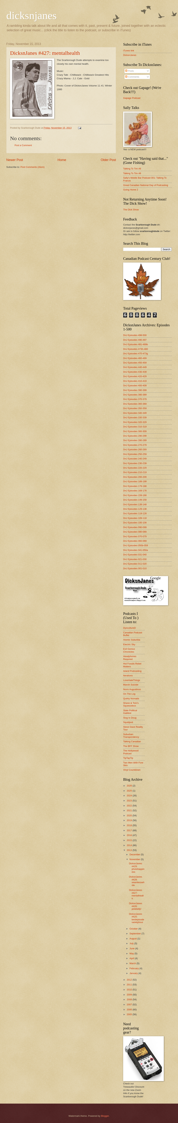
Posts (129, 71)
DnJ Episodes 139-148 (135, 504)
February (134, 968)
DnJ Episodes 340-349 (135, 413)
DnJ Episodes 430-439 (135, 372)
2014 (130, 845)
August (133, 938)
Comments (132, 76)
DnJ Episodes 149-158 (135, 499)
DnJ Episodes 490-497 (135, 340)
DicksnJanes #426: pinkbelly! (135, 906)
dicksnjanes (31, 15)
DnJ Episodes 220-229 (135, 467)
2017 (130, 830)
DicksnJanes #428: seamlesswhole (136, 880)
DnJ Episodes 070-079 (135, 536)
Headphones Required (129, 657)
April (132, 958)
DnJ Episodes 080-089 (135, 531)
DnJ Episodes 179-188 (135, 486)
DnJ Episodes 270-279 (135, 445)
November (135, 859)
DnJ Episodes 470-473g (135, 353)
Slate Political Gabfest (130, 711)
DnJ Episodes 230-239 (135, 463)
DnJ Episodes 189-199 (135, 481)
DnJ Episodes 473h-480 (135, 349)
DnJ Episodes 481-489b (135, 344)
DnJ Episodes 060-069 (135, 541)
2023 (130, 800)
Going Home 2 (130, 189)
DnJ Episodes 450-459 (135, 362)
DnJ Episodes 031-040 (135, 554)
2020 (130, 815)
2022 (130, 805)
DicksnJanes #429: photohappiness (136, 867)
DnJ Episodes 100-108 (135, 522)
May (131, 953)
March (132, 963)
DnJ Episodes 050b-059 (135, 545)
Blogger (105, 1116)
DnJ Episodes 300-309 (135, 431)
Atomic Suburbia (131, 639)
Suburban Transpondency (131, 735)
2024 (130, 795)
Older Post (108, 160)
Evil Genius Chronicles (129, 650)
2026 (130, 785)
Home (62, 160)
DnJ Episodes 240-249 (135, 458)
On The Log (129, 693)
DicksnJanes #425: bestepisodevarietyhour (136, 918)
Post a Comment (23, 145)
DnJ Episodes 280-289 (135, 440)
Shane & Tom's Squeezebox (131, 704)
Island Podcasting (132, 671)
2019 (130, 820)
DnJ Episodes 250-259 (135, 454)
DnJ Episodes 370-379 (135, 399)
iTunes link (128, 50)
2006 (130, 1009)
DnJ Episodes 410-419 (135, 381)
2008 (130, 999)
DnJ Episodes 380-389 (135, 394)
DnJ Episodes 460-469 (135, 358)
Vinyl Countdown (131, 769)
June (132, 948)
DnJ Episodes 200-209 (135, 477)
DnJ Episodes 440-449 (135, 367)
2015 (130, 840)
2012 (130, 979)
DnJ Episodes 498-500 (135, 335)
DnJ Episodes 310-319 (135, 426)
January (133, 973)
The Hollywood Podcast (130, 752)
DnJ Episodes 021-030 (135, 559)
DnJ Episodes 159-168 (135, 495)
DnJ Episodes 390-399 (135, 390)
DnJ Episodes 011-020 (135, 563)
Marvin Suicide (130, 684)
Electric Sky (129, 644)
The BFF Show (131, 746)
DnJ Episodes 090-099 (135, 527)
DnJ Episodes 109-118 (135, 518)
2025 (130, 790)
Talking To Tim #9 (132, 168)
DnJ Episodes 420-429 (135, 376)
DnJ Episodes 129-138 (135, 509)
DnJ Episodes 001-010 (135, 568)
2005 (130, 1014)
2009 (130, 994)
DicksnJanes (129, 55)
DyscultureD (129, 628)
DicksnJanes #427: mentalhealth (45, 53)
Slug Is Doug (129, 717)
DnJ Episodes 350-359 (135, 408)
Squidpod (128, 722)
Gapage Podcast (131, 98)
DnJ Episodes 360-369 (135, 403)
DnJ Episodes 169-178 (135, 490)
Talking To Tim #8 (132, 173)
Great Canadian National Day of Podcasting (145, 185)
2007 (130, 1004)
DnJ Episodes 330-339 (135, 417)
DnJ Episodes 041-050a (135, 550)
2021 (130, 810)
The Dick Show (131, 209)
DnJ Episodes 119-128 (135, 513)
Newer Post (14, 160)
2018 (130, 825)
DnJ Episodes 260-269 (135, 449)
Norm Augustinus (132, 689)
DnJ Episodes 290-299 (135, 435)
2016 (130, 835)
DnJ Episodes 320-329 (135, 422)
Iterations (128, 675)
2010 (130, 989)
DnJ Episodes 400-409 (135, 385)
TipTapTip (128, 758)
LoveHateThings (131, 680)
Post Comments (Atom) (32, 167)
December (135, 854)
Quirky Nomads (131, 698)
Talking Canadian (132, 741)
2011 (130, 984)
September (135, 933)
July (131, 943)
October (133, 928)
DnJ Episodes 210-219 (135, 472)
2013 (130, 850)
